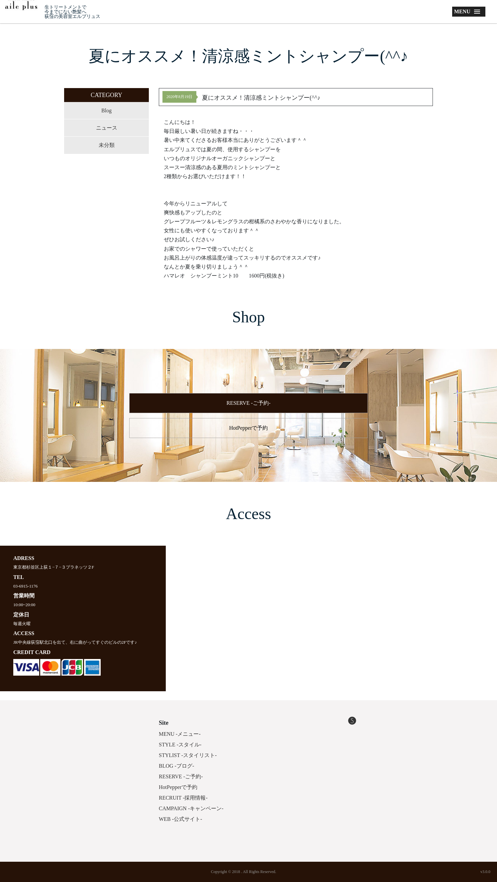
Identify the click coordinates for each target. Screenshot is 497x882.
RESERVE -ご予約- (249, 403)
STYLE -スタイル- (180, 744)
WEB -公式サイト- (180, 819)
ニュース (106, 128)
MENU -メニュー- (180, 734)
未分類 (107, 145)
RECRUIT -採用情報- (183, 798)
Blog (106, 110)
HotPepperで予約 (248, 428)
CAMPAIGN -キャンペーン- (191, 808)
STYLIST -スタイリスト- (188, 755)
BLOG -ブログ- (176, 766)
